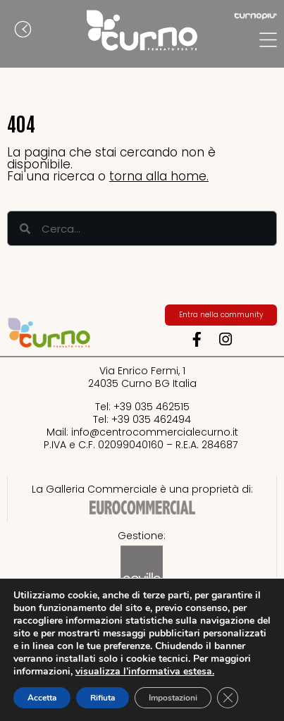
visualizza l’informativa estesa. (144, 671)
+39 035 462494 (151, 419)
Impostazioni (173, 697)
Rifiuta (102, 697)
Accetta (41, 697)
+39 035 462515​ (151, 407)
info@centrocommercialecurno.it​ (154, 432)
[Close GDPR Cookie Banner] (227, 697)
